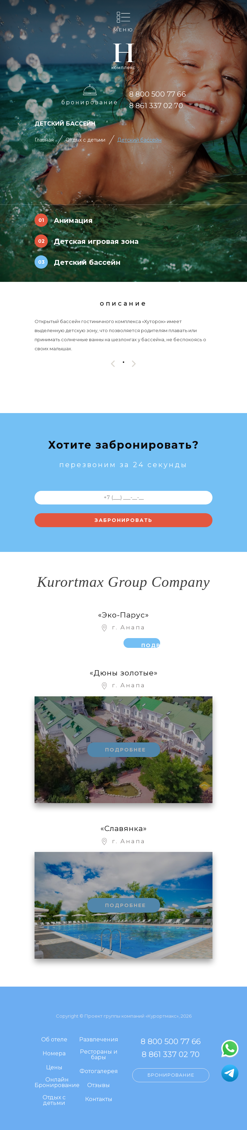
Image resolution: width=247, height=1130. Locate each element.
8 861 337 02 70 (156, 105)
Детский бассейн (139, 140)
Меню (123, 29)
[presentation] (113, 363)
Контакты (98, 1099)
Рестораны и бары (99, 1055)
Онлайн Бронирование (57, 1082)
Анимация (73, 220)
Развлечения (98, 1040)
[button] (123, 362)
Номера (54, 1054)
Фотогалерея (99, 1072)
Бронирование (89, 102)
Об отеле (54, 1040)
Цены (54, 1068)
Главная (44, 140)
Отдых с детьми (85, 140)
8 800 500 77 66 (157, 94)
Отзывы (98, 1085)
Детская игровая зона (96, 241)
